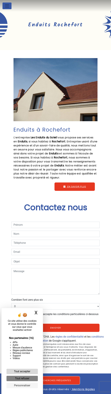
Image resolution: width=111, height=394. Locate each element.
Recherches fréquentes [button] (55, 380)
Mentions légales (83, 389)
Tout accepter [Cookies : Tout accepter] (22, 371)
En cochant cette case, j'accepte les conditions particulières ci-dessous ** (56, 316)
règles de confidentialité (69, 336)
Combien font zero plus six (27, 299)
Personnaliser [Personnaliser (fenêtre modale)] (22, 385)
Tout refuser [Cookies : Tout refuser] (22, 378)
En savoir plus (74, 186)
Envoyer (55, 328)
